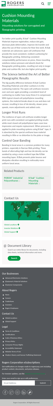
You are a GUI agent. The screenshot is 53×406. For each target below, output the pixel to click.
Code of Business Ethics (13, 338)
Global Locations (11, 225)
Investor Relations (12, 228)
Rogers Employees (11, 308)
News (7, 295)
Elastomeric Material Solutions (16, 281)
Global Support (11, 232)
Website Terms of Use (13, 352)
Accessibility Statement (13, 348)
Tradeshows (9, 301)
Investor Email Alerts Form (35, 374)
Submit (43, 383)
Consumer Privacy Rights (14, 345)
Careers (8, 298)
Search (14, 258)
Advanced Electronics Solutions (16, 278)
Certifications (10, 334)
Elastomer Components (13, 285)
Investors (8, 305)
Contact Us (11, 198)
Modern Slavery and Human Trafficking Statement (23, 355)
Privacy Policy (10, 341)
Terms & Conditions (12, 331)
